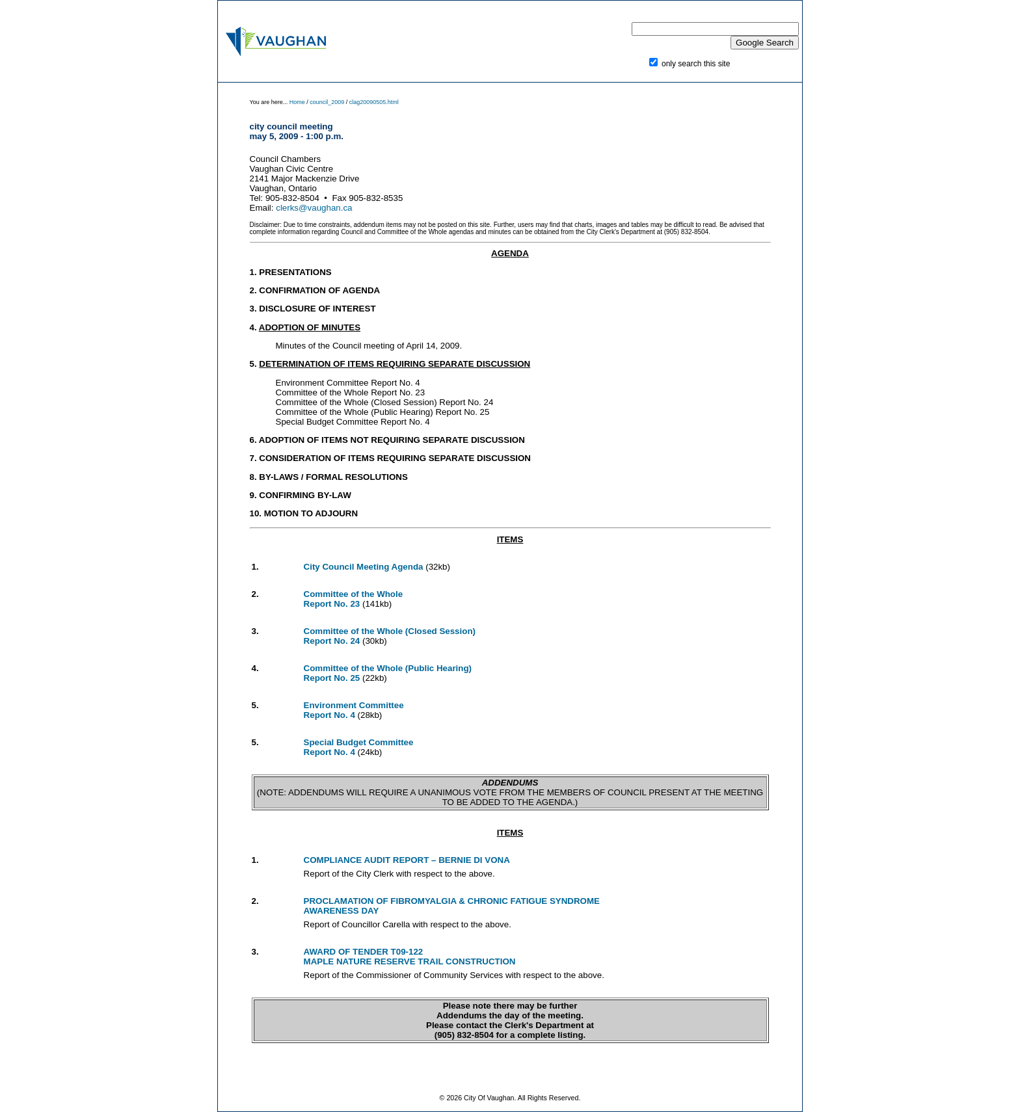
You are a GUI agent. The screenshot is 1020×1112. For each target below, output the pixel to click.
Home (298, 102)
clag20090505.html (374, 102)
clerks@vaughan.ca (314, 208)
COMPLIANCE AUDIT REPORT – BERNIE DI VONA (407, 860)
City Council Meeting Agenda (363, 567)
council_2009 (327, 102)
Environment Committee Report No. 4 (354, 710)
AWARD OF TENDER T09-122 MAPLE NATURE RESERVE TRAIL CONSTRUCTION (410, 956)
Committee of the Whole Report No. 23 (353, 599)
